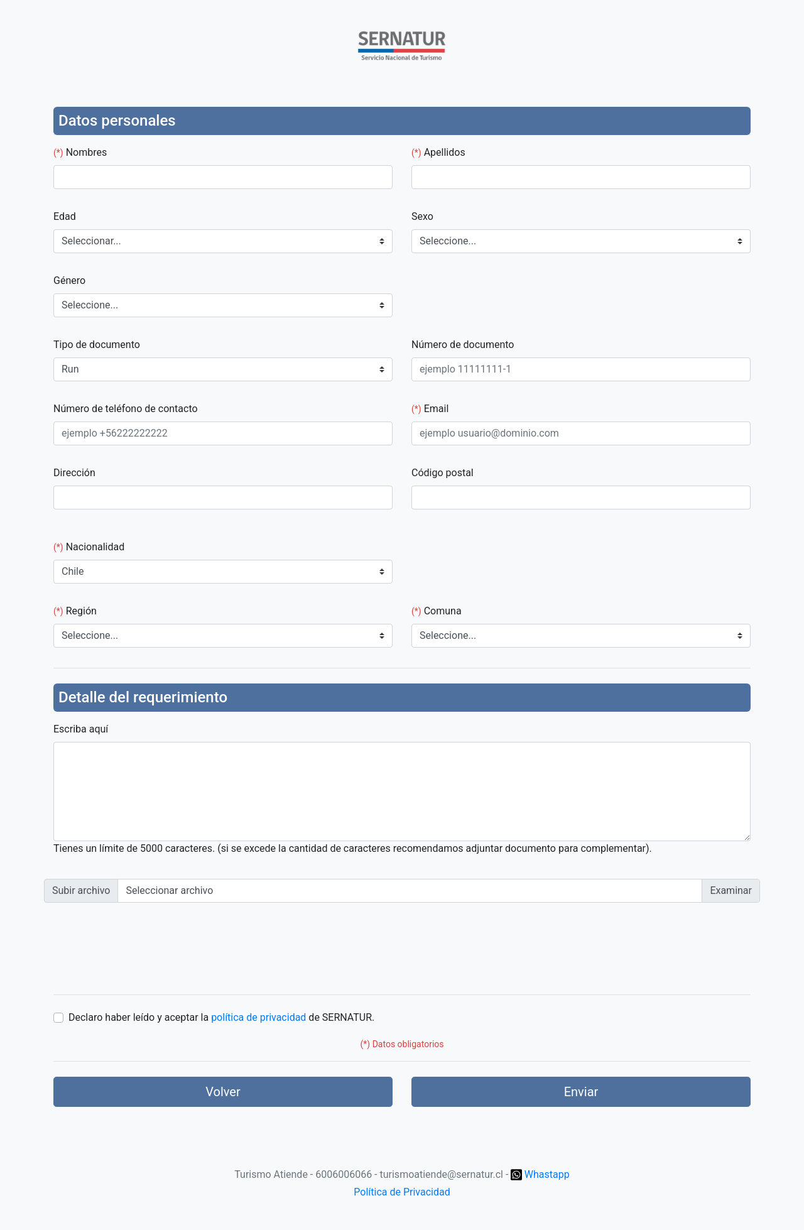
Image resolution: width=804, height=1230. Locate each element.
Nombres (80, 152)
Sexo (422, 216)
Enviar (581, 1091)
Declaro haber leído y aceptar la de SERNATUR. (221, 1017)
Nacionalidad (88, 547)
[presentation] (139, 947)
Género (69, 280)
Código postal (442, 473)
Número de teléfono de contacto (125, 409)
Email (429, 409)
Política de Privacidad (402, 1192)
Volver (223, 1091)
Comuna (436, 611)
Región (75, 611)
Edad (64, 216)
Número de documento (462, 345)
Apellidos (438, 152)
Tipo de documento (96, 345)
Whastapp (540, 1174)
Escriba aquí (80, 729)
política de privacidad (258, 1017)
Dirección (74, 473)
